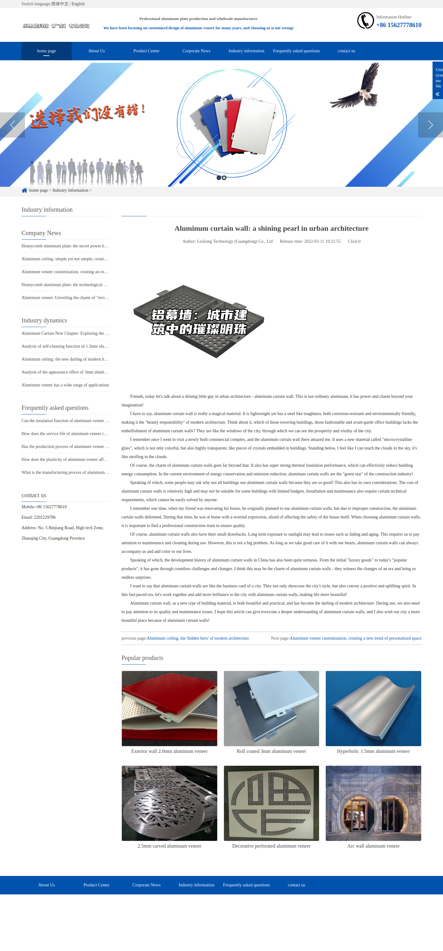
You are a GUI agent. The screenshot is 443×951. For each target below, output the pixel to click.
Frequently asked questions (296, 51)
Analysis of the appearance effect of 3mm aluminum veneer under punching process (94, 372)
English (78, 4)
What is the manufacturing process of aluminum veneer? (70, 472)
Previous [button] (12, 135)
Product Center (146, 51)
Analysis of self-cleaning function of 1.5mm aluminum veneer (75, 346)
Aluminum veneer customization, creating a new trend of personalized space (355, 638)
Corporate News (196, 51)
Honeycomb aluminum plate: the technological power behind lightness (82, 284)
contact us (346, 51)
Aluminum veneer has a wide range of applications (65, 385)
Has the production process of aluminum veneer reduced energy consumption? (89, 446)
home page (46, 51)
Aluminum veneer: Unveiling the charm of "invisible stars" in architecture (85, 297)
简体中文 (60, 4)
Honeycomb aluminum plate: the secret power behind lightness (76, 246)
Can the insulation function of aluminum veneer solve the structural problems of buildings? (100, 420)
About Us (96, 51)
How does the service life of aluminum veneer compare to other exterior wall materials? (97, 433)
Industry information (246, 51)
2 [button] (224, 188)
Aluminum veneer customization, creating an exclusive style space (79, 272)
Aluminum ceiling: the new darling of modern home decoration (76, 359)
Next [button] (430, 135)
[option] (221, 135)
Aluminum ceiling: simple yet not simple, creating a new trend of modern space (90, 259)
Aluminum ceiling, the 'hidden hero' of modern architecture (198, 638)
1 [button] (219, 188)
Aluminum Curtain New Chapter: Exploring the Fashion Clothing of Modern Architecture (99, 333)
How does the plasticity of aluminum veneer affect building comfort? (81, 459)
